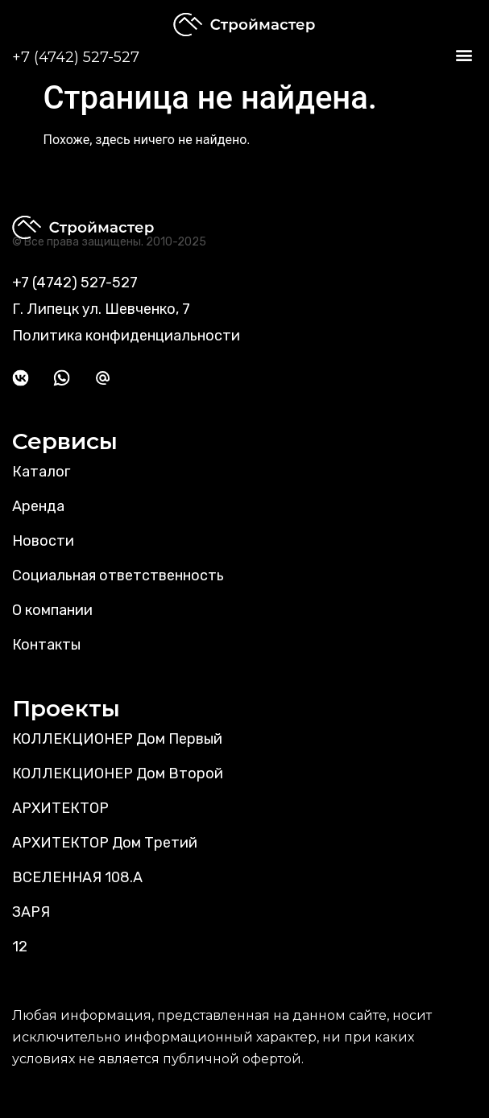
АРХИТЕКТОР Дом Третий (104, 843)
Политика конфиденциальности (126, 335)
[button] (463, 55)
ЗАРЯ (31, 912)
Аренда (38, 506)
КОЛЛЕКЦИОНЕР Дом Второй (117, 773)
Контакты (46, 645)
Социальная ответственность (118, 575)
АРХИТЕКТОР (60, 808)
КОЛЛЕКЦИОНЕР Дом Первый (117, 739)
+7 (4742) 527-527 (75, 57)
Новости (43, 541)
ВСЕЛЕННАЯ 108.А (77, 877)
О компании (52, 610)
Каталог (41, 472)
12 (19, 946)
